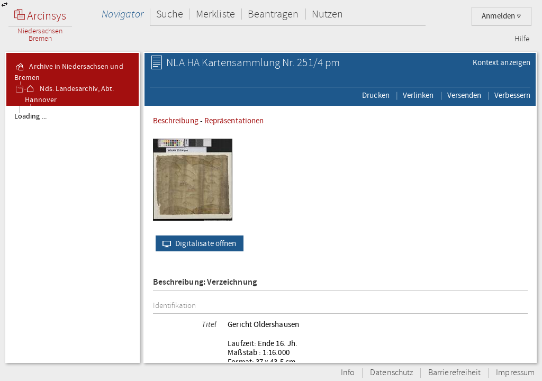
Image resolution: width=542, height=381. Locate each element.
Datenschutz (391, 373)
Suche (169, 14)
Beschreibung (175, 120)
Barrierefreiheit (454, 373)
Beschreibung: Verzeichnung (205, 282)
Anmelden (501, 16)
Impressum (515, 373)
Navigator (122, 14)
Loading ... (30, 116)
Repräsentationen (234, 120)
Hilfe (521, 39)
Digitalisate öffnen (197, 243)
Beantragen (273, 14)
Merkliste (215, 14)
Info (348, 373)
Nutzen (327, 14)
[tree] (72, 234)
